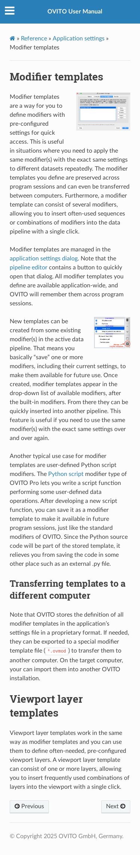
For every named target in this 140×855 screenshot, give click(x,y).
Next (115, 806)
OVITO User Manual (74, 12)
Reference (34, 39)
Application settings (79, 39)
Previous (29, 806)
